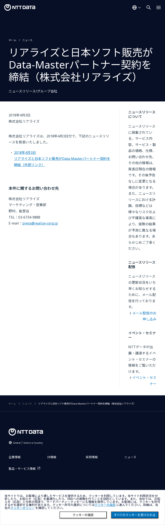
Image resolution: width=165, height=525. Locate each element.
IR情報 (51, 457)
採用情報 (92, 457)
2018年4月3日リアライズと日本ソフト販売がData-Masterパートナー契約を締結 (62, 158)
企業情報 (15, 457)
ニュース (27, 40)
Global (28, 442)
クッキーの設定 (83, 515)
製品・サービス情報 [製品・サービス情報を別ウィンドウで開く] (22, 469)
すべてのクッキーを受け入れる (135, 515)
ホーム (12, 40)
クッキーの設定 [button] (105, 505)
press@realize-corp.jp (40, 223)
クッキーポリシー (23, 508)
